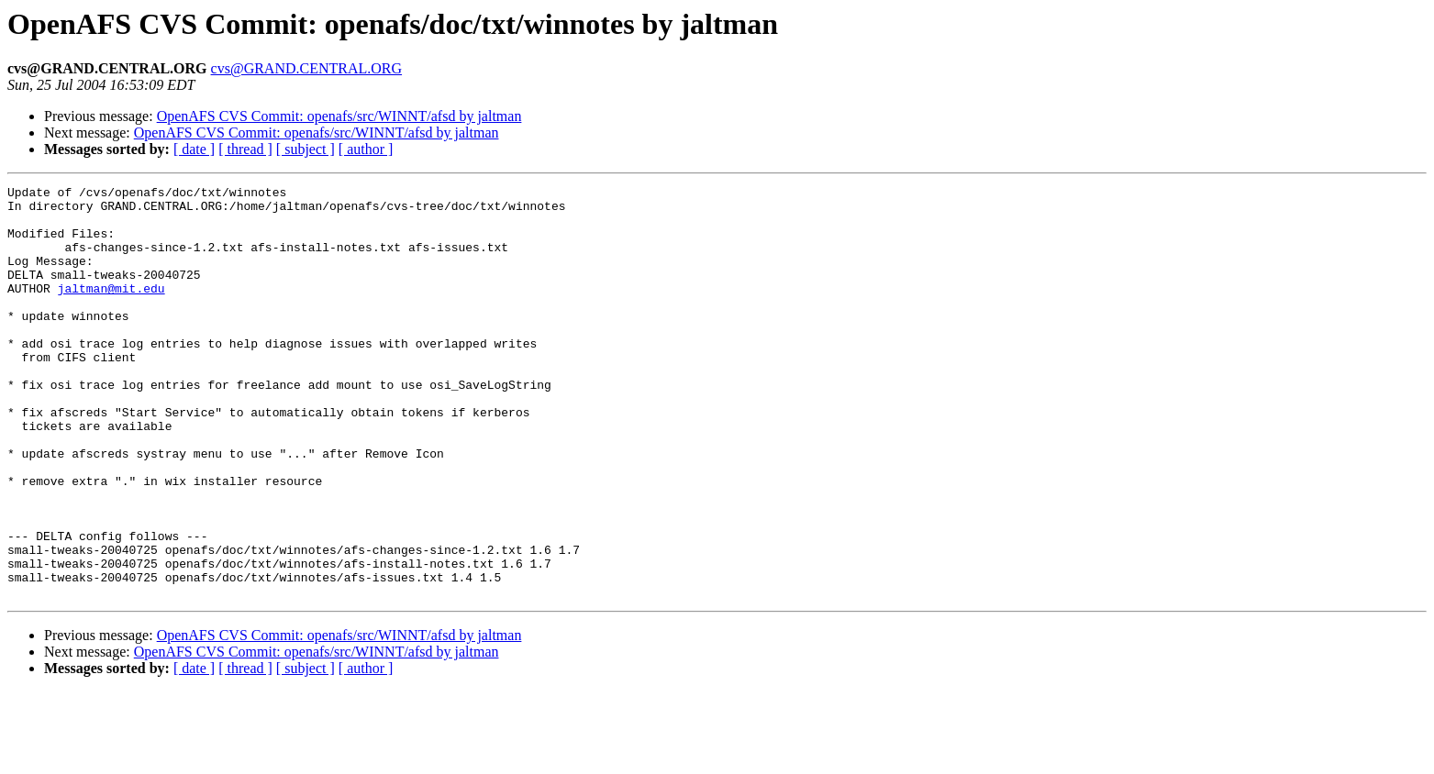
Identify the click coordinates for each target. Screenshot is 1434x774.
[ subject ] (305, 149)
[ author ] (366, 149)
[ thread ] (245, 149)
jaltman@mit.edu (111, 310)
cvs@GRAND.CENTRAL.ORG (307, 68)
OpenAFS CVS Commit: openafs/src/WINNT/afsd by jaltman (339, 116)
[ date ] (194, 149)
